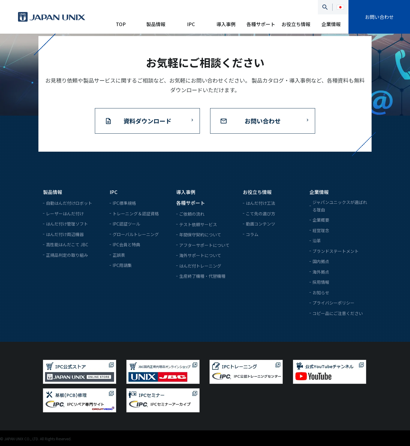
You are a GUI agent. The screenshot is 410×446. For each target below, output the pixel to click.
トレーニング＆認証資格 (136, 214)
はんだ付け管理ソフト (67, 224)
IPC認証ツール (126, 224)
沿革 (316, 241)
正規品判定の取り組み (67, 255)
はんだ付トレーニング (200, 266)
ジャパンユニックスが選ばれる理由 (339, 206)
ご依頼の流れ (191, 214)
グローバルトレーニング (136, 234)
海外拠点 (320, 272)
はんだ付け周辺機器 (65, 234)
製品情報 (155, 24)
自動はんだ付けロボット (69, 203)
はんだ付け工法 (260, 203)
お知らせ (320, 293)
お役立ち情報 (296, 24)
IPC (191, 24)
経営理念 (320, 230)
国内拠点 (320, 261)
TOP (121, 24)
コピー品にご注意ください (337, 313)
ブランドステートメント (335, 251)
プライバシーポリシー (333, 303)
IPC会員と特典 (126, 244)
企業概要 (320, 220)
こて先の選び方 (260, 214)
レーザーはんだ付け (65, 214)
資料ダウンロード (147, 121)
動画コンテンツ (260, 224)
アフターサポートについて (204, 245)
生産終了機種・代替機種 (202, 276)
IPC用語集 (122, 265)
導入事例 (226, 24)
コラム (252, 234)
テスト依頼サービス (198, 224)
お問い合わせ (379, 16)
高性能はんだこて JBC (67, 244)
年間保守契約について (200, 235)
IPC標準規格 (124, 203)
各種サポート (260, 24)
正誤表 (119, 255)
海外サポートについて (200, 255)
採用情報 (320, 282)
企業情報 (331, 24)
